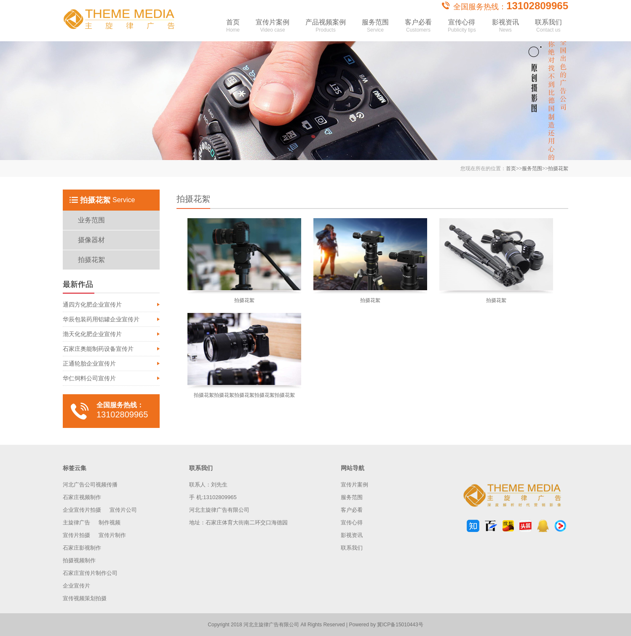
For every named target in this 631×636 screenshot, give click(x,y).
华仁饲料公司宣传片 (89, 378)
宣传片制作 (112, 535)
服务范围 (375, 29)
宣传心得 (462, 29)
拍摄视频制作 (79, 560)
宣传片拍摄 (76, 535)
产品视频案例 (325, 29)
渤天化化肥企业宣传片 (92, 334)
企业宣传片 (76, 586)
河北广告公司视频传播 (90, 484)
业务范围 (91, 220)
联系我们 (548, 29)
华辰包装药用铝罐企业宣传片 (101, 319)
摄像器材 (91, 239)
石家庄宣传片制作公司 (90, 573)
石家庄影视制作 (82, 548)
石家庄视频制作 (82, 497)
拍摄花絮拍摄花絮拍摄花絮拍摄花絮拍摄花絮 (244, 395)
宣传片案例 (272, 29)
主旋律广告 (76, 522)
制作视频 (109, 522)
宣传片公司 (123, 510)
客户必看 (418, 29)
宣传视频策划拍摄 (85, 598)
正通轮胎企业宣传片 (89, 363)
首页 (233, 29)
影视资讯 (505, 29)
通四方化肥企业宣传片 (92, 304)
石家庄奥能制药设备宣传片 (98, 348)
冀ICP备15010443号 (400, 625)
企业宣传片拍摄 (82, 510)
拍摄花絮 (558, 168)
